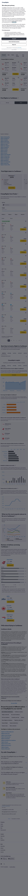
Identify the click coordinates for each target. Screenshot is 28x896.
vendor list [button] (14, 22)
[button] (14, 39)
